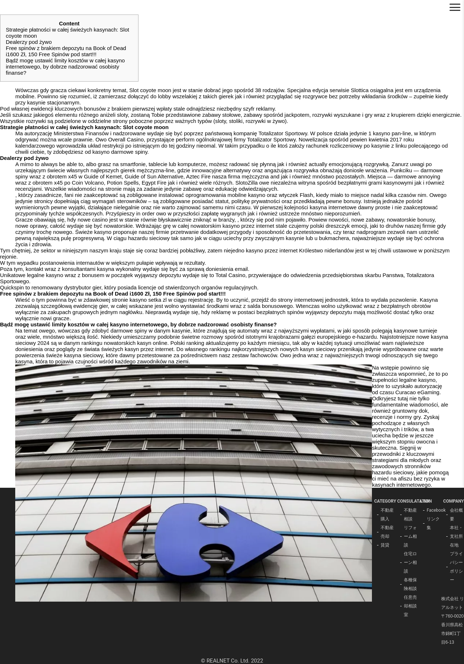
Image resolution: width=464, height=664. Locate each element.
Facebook (434, 510)
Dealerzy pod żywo (29, 42)
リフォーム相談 (410, 536)
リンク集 (433, 523)
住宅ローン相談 (410, 562)
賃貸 (385, 545)
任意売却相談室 (410, 606)
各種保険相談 (410, 584)
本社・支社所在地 (456, 536)
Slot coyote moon (150, 90)
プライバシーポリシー (456, 566)
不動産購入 (387, 514)
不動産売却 (387, 532)
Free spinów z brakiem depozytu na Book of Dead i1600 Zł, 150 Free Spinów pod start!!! (66, 51)
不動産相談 (410, 514)
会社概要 (456, 514)
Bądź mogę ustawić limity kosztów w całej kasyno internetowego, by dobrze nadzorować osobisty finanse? (65, 66)
